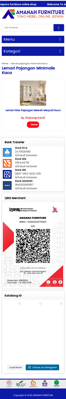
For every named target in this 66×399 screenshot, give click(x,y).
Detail (33, 124)
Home (5, 63)
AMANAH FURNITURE (43, 395)
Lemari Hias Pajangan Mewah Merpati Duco (33, 110)
